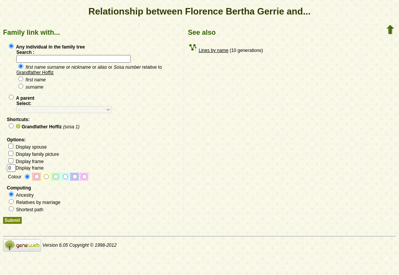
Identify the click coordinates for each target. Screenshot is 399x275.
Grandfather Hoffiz (35, 72)
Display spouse (27, 147)
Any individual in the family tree (47, 47)
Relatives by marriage (34, 202)
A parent (21, 98)
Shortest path (26, 209)
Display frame (26, 161)
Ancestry (21, 195)
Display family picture (33, 154)
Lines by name (213, 50)
